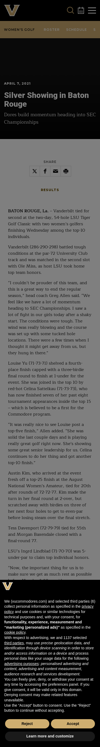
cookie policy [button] (14, 632)
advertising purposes (21, 664)
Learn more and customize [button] (50, 736)
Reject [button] (27, 724)
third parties (14, 643)
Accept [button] (73, 724)
